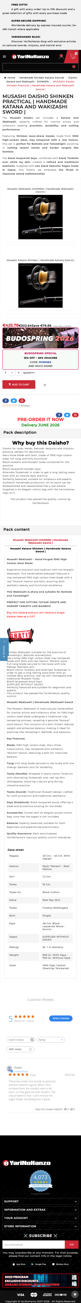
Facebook (5, 400)
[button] (4, 651)
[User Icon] (61, 56)
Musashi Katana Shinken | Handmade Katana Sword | (40, 260)
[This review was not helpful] (71, 1109)
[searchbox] (17, 1039)
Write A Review (61, 1018)
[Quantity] (5, 373)
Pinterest (22, 400)
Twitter (14, 400)
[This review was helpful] (65, 1109)
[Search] (36, 66)
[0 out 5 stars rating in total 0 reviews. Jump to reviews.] (16, 405)
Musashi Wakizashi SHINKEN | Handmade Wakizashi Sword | (40, 190)
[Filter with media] (20, 1049)
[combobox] (51, 1040)
